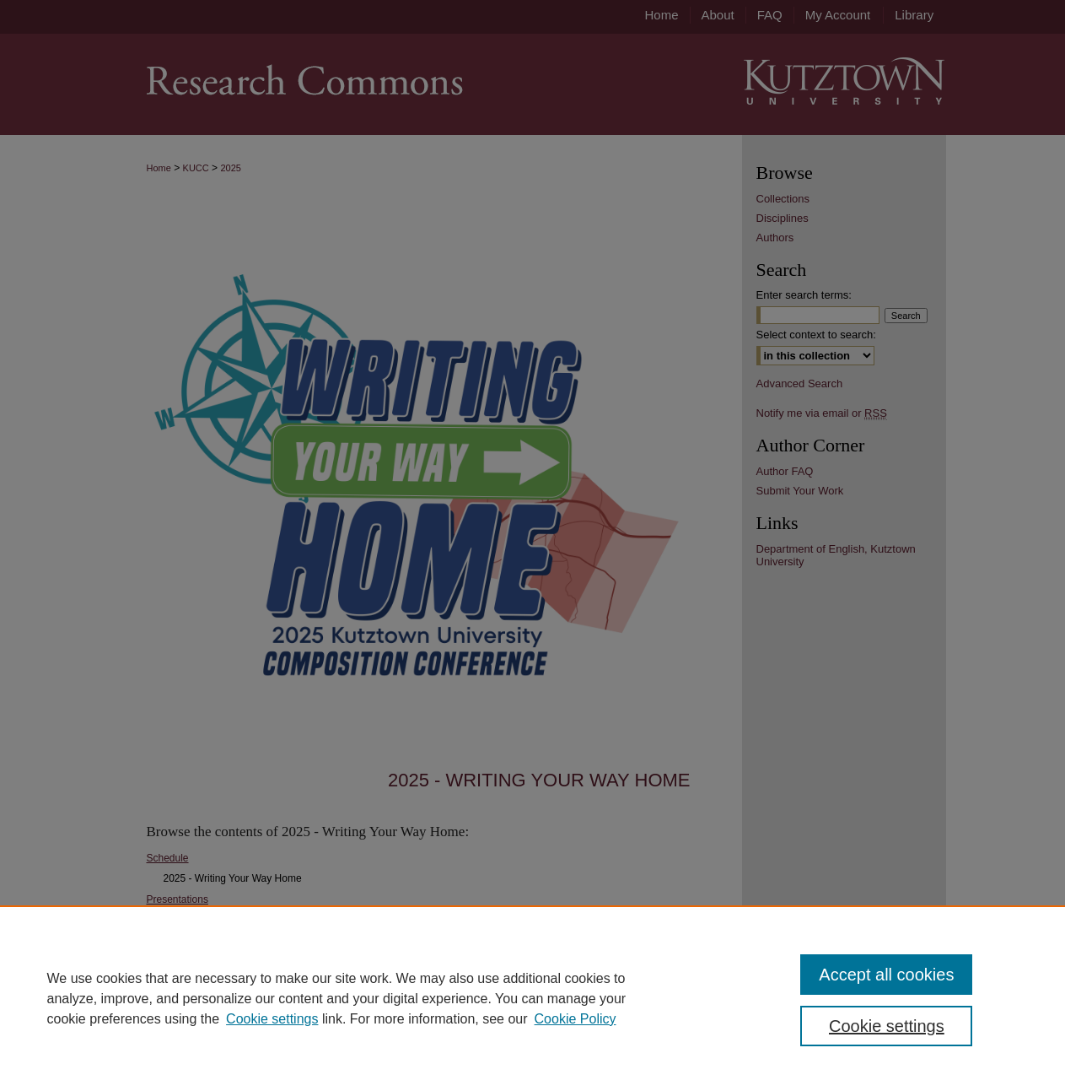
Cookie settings (272, 1019)
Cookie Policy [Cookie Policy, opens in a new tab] (575, 1019)
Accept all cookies (886, 974)
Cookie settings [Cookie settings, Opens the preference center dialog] (886, 1026)
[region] (532, 998)
